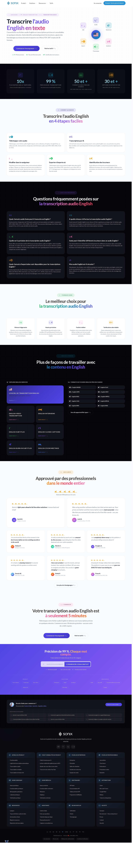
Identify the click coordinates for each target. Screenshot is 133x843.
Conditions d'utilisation (82, 839)
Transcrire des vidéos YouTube (48, 770)
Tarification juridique (15, 798)
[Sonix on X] (63, 747)
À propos (102, 811)
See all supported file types (81, 412)
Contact (102, 820)
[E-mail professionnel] (54, 664)
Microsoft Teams (104, 789)
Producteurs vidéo (104, 770)
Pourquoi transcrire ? (45, 820)
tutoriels (34, 706)
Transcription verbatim (16, 770)
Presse (101, 817)
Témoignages (73, 817)
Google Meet (103, 792)
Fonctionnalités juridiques (16, 789)
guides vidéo (42, 706)
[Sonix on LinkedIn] (68, 747)
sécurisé (65, 742)
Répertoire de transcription (17, 823)
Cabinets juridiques (15, 795)
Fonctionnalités (14, 760)
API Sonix (72, 786)
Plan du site (55, 839)
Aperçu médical (44, 786)
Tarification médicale (45, 798)
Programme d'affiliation (76, 795)
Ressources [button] (42, 3)
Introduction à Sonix (15, 817)
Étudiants (102, 773)
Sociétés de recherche (75, 770)
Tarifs (51, 3)
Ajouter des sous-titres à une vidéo (48, 767)
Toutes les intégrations (105, 798)
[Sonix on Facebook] (58, 747)
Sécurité (102, 823)
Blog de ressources (15, 820)
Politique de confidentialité (67, 839)
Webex (101, 795)
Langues (12, 811)
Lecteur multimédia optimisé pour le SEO (50, 764)
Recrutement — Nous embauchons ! (109, 814)
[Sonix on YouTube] (73, 747)
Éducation (72, 764)
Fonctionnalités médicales (46, 789)
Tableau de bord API (75, 792)
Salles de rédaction (74, 767)
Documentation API (75, 789)
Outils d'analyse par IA (45, 760)
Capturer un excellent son (46, 823)
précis (88, 739)
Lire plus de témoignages (66, 585)
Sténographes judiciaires (16, 792)
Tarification (72, 811)
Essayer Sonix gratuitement (114, 3)
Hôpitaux (42, 795)
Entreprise (72, 760)
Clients (71, 814)
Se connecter (98, 3)
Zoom (101, 786)
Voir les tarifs (49, 48)
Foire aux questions (45, 814)
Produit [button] (23, 3)
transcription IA (61, 739)
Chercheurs (103, 764)
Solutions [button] (32, 3)
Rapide (83, 739)
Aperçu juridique (14, 786)
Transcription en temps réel (17, 773)
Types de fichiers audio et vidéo (18, 814)
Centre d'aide (28, 706)
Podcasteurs (103, 767)
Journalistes (103, 760)
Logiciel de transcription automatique (19, 764)
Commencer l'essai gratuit (26, 48)
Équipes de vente (74, 773)
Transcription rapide (15, 767)
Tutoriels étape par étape (46, 817)
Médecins (42, 792)
